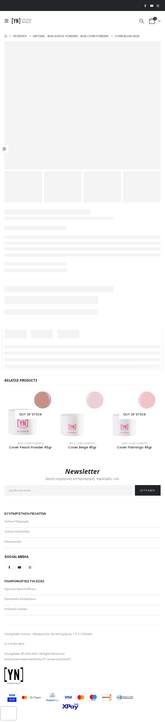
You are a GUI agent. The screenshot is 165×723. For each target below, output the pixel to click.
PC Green (49, 659)
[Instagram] (158, 6)
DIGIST (66, 659)
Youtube (19, 567)
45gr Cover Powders (30, 443)
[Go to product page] (30, 414)
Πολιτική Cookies (15, 609)
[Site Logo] (22, 21)
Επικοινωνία (12, 541)
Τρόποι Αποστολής (17, 531)
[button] (7, 21)
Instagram (29, 567)
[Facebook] (145, 6)
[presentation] (8, 713)
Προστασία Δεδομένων (20, 599)
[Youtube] (151, 6)
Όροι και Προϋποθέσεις (20, 589)
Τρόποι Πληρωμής (16, 521)
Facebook (9, 567)
